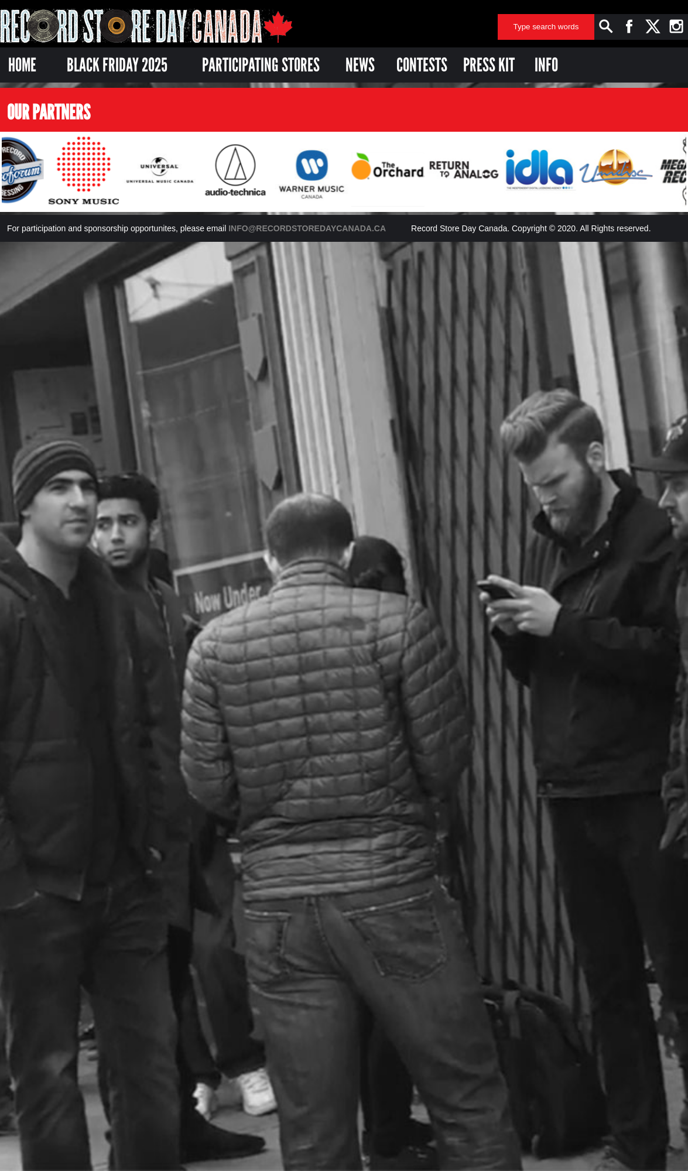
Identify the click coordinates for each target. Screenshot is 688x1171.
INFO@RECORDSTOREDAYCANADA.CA (307, 228)
